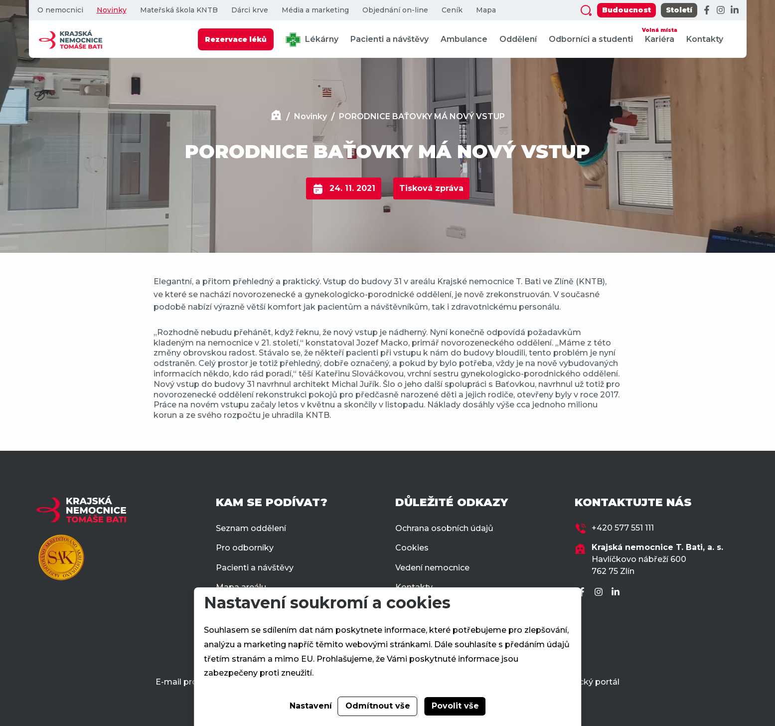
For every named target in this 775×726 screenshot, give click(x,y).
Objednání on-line (395, 10)
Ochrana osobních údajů (444, 528)
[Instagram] (720, 10)
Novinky (112, 10)
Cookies (412, 547)
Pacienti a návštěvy (389, 39)
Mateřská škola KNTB (179, 10)
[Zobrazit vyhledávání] (586, 10)
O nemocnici (60, 10)
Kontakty (704, 39)
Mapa (486, 10)
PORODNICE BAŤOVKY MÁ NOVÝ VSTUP (422, 116)
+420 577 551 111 (623, 528)
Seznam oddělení (251, 528)
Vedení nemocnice (432, 567)
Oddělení (518, 39)
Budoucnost (626, 9)
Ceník (452, 10)
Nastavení (311, 706)
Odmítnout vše (377, 706)
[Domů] (276, 116)
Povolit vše (455, 706)
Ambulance (464, 39)
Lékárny (312, 39)
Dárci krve (249, 10)
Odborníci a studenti (591, 39)
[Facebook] (706, 10)
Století (679, 9)
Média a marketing (315, 10)
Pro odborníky (245, 547)
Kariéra (659, 34)
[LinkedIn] (734, 10)
